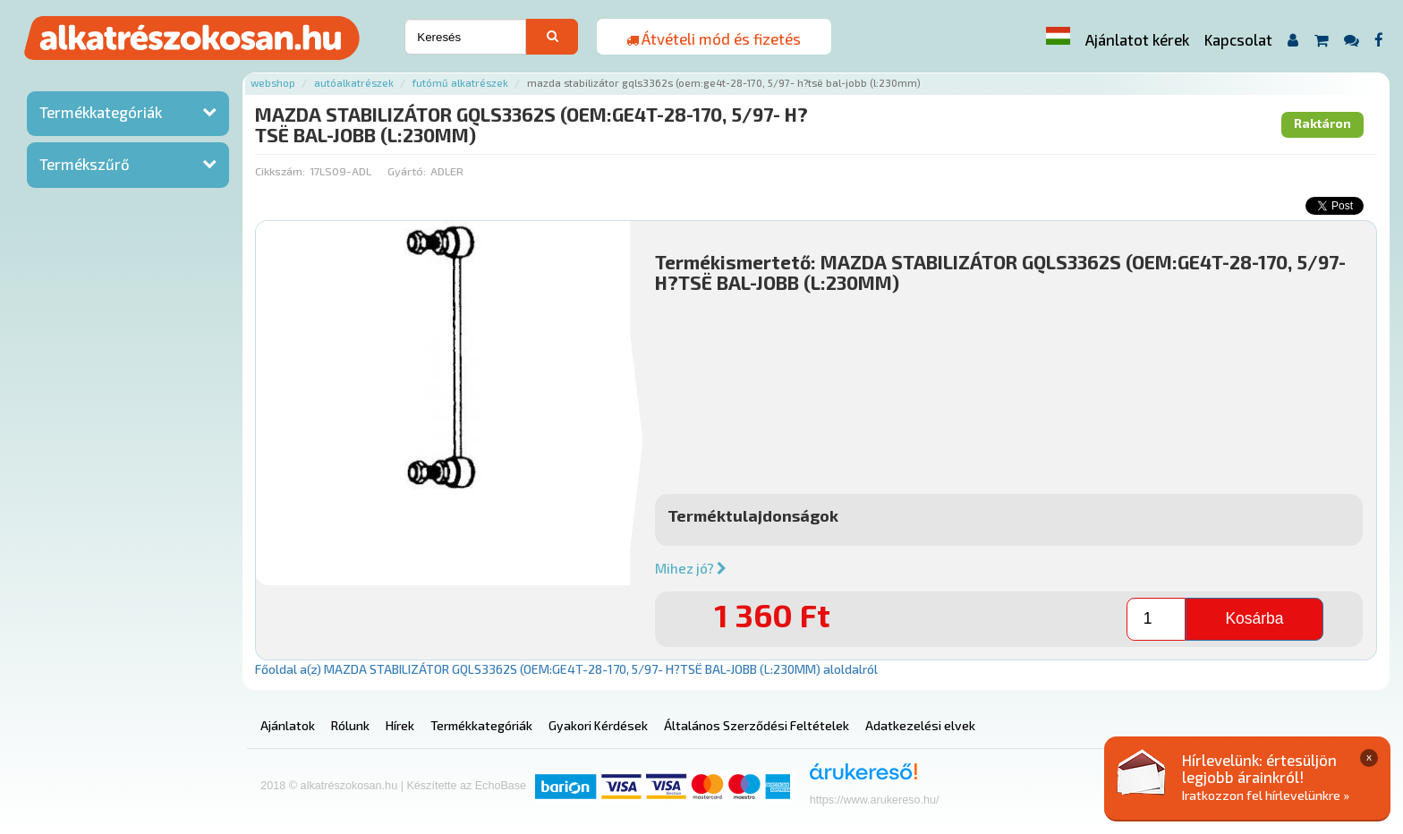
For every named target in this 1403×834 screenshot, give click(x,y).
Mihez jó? (691, 568)
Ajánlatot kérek (1137, 39)
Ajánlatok (287, 725)
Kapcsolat (1238, 39)
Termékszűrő (84, 164)
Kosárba (1254, 618)
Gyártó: (406, 171)
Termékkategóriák (100, 112)
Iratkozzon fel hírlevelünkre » (1265, 795)
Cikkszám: (280, 171)
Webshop (273, 83)
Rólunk (350, 725)
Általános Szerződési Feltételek (756, 725)
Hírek (400, 725)
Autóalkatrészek (354, 83)
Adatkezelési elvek (920, 725)
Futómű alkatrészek (460, 83)
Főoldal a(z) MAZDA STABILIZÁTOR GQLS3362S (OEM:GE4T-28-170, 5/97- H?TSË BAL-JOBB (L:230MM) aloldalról (566, 669)
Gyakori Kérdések (598, 725)
